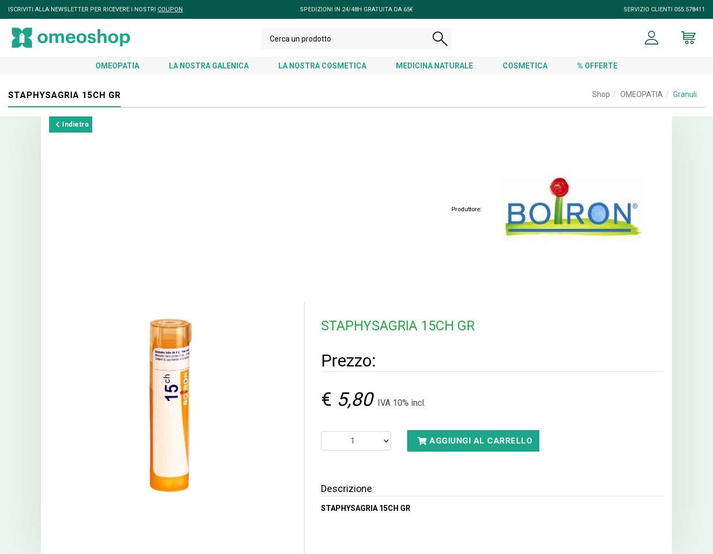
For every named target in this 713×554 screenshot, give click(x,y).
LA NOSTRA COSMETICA (322, 65)
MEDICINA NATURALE (434, 65)
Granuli (685, 94)
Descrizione (346, 488)
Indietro (72, 124)
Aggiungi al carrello (474, 441)
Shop (601, 94)
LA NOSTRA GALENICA (209, 65)
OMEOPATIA (117, 65)
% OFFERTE (597, 65)
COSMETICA (525, 65)
